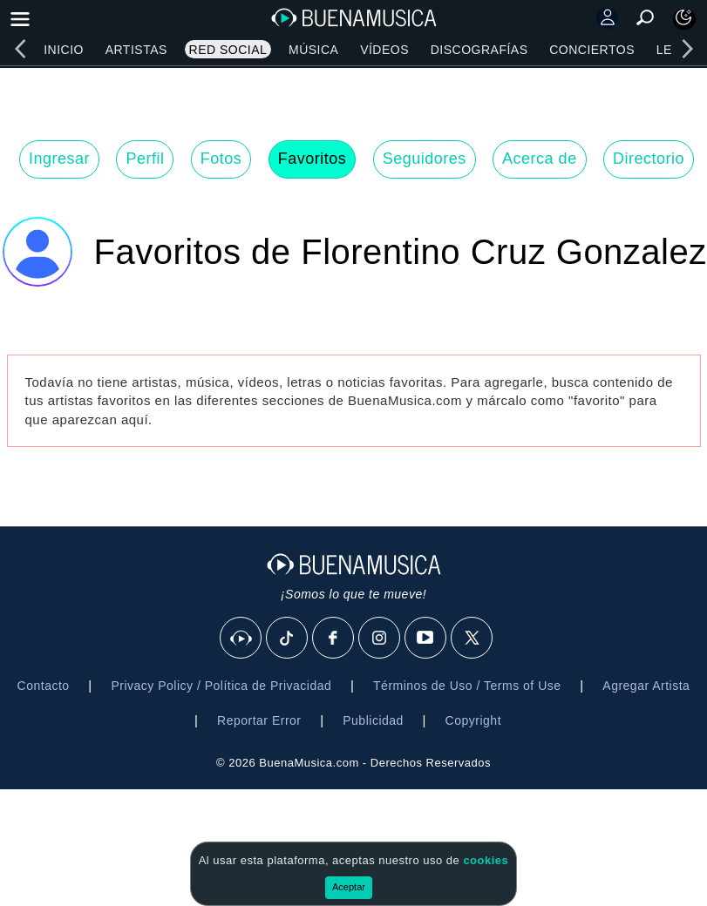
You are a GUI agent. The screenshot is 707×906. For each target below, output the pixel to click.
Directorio (648, 158)
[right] (686, 48)
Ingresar (59, 158)
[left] (20, 48)
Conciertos (592, 50)
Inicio (64, 50)
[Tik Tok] (288, 638)
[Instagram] (380, 638)
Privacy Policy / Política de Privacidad (221, 686)
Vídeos (384, 50)
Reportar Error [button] (259, 720)
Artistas (136, 50)
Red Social (228, 50)
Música (313, 50)
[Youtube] (426, 638)
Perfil (145, 158)
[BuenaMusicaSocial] (241, 638)
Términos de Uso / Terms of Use (467, 686)
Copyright (473, 720)
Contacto (43, 686)
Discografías (479, 50)
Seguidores (424, 158)
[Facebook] (334, 638)
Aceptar (348, 887)
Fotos (221, 158)
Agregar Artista (646, 686)
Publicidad (373, 720)
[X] (472, 638)
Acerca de (539, 158)
